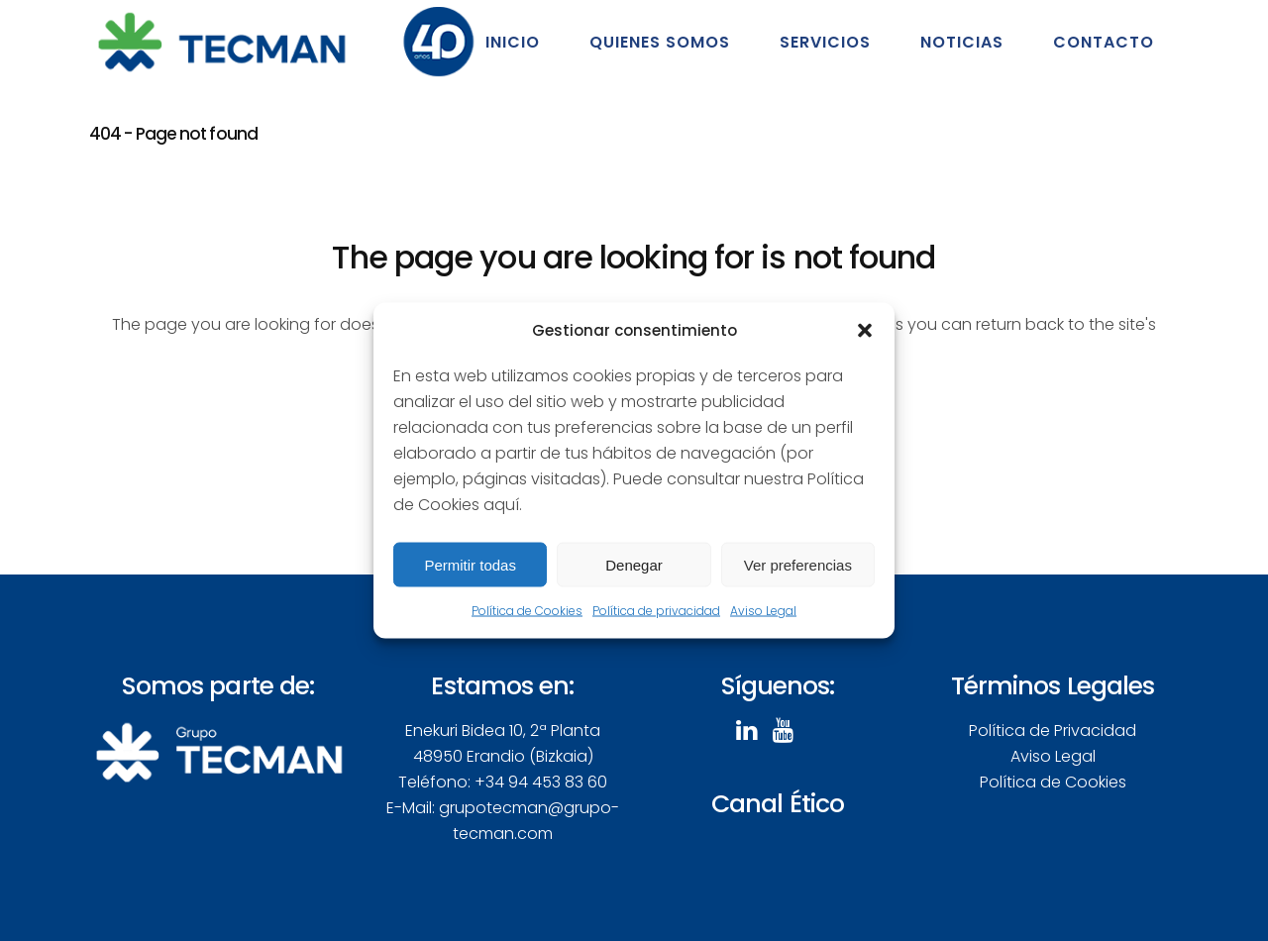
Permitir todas (470, 564)
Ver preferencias (798, 564)
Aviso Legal (763, 610)
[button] (865, 331)
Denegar (634, 564)
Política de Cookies (527, 610)
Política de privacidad (656, 610)
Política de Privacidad (1052, 730)
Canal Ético (777, 803)
